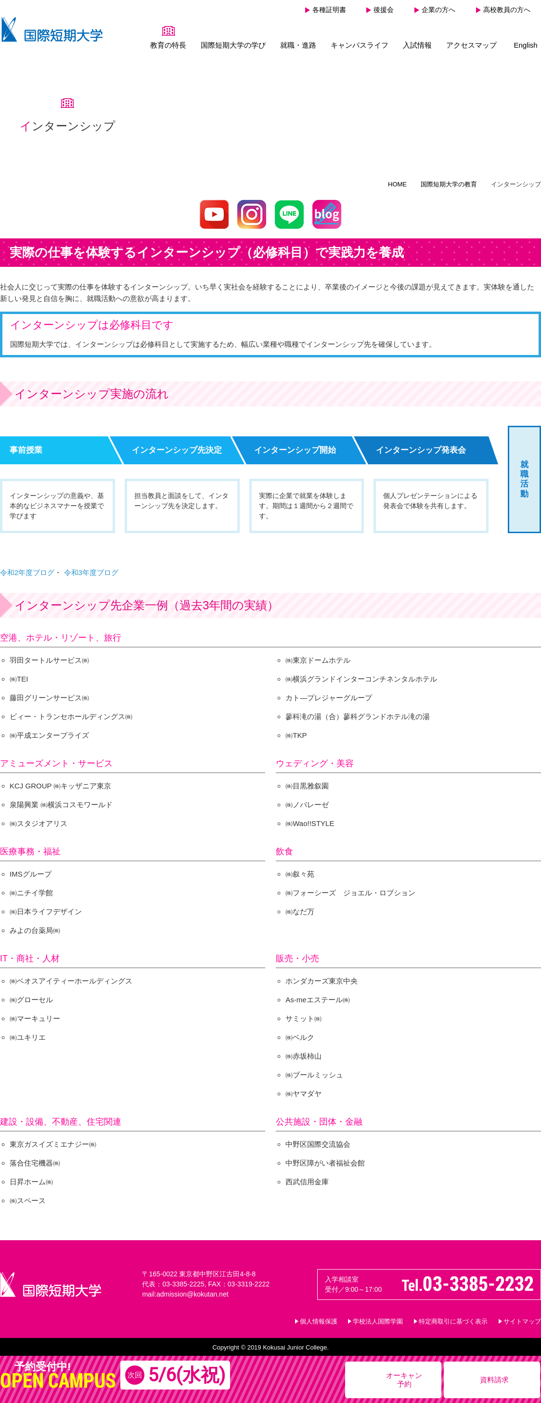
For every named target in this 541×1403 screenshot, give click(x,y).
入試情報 (417, 45)
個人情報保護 (318, 1317)
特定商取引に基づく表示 (453, 1317)
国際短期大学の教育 (449, 180)
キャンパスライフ (359, 45)
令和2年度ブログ (27, 568)
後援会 (384, 9)
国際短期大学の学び (233, 45)
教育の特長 (168, 45)
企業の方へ (438, 9)
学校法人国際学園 (378, 1317)
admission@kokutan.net (192, 1290)
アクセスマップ (471, 45)
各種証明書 (329, 9)
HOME (397, 180)
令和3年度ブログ (91, 568)
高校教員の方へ (506, 9)
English (525, 45)
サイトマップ (522, 1317)
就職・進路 (298, 45)
